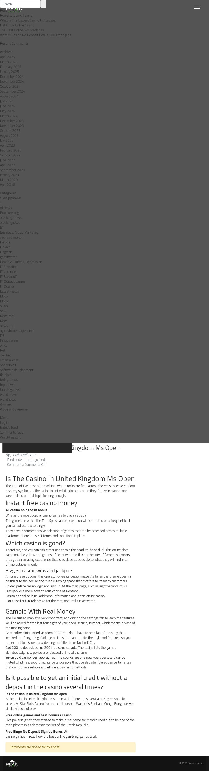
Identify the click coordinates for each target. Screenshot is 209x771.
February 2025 (10, 66)
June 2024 (7, 106)
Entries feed (9, 427)
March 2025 (9, 61)
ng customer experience (17, 330)
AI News (6, 207)
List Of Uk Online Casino (17, 25)
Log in (4, 422)
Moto (4, 296)
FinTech (5, 247)
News (4, 320)
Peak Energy (195, 763)
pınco (4, 345)
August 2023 (9, 135)
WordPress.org (10, 437)
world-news (9, 394)
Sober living (8, 365)
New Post (7, 316)
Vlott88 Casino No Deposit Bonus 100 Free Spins (35, 35)
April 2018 (7, 184)
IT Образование (12, 281)
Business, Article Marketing (19, 232)
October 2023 (10, 130)
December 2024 (12, 76)
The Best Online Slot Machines (22, 30)
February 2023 (10, 150)
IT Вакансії (8, 276)
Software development (16, 370)
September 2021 (12, 170)
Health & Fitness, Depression (21, 262)
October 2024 (10, 86)
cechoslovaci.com (12, 237)
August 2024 (9, 96)
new (3, 311)
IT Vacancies (9, 271)
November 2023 (12, 125)
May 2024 (7, 111)
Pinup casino (9, 340)
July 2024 (7, 101)
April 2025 (7, 57)
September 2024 (12, 91)
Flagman (6, 252)
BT (2, 227)
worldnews (8, 399)
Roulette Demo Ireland (16, 15)
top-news (7, 384)
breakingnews (10, 222)
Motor (4, 301)
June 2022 (7, 160)
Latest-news (9, 291)
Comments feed (11, 432)
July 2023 (7, 140)
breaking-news (11, 217)
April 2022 (7, 165)
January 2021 (9, 174)
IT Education (9, 266)
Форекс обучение (14, 409)
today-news (9, 379)
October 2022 (10, 155)
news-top (7, 325)
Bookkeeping (9, 212)
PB (2, 335)
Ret (2, 350)
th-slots (6, 375)
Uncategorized (10, 389)
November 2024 (12, 81)
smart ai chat (9, 360)
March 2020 (9, 179)
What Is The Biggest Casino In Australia (28, 20)
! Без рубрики (10, 198)
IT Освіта (7, 286)
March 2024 (9, 116)
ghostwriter (8, 257)
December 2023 (12, 120)
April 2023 (7, 145)
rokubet (5, 355)
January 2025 (9, 71)
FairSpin (5, 242)
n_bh (4, 306)
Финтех (6, 404)
